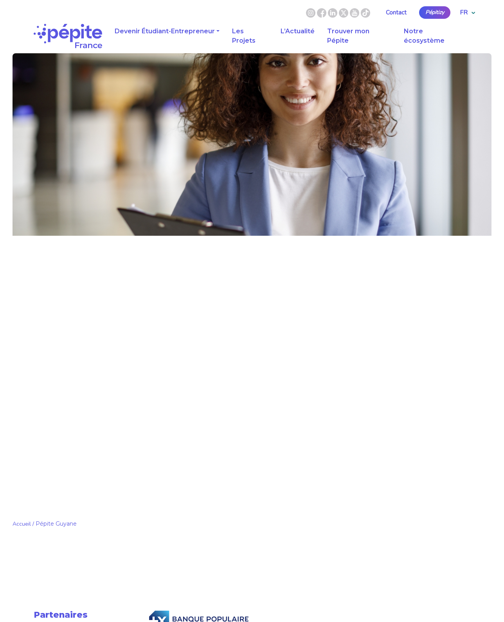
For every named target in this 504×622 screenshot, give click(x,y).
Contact (396, 12)
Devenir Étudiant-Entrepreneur (165, 31)
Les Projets (244, 35)
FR (467, 12)
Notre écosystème (424, 35)
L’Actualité (298, 31)
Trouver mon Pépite (348, 35)
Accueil (22, 524)
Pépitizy (434, 12)
